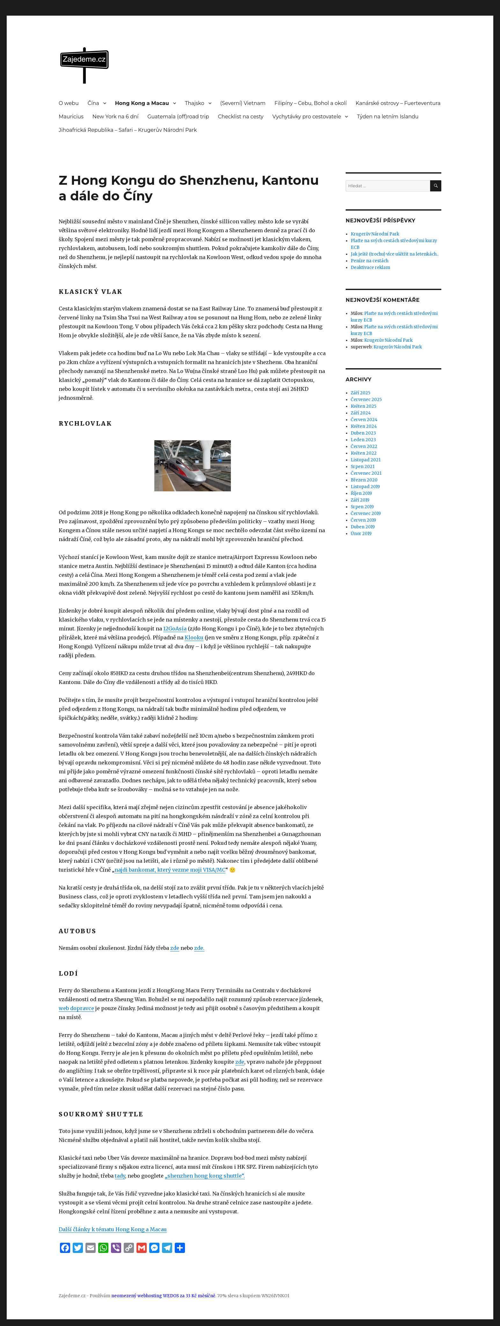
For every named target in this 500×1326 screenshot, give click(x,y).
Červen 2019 (363, 520)
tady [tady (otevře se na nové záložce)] (120, 1176)
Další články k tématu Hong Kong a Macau (113, 1229)
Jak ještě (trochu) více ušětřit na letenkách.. (394, 254)
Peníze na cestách (369, 261)
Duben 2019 (363, 527)
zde (239, 1062)
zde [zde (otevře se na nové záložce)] (174, 948)
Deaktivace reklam (370, 267)
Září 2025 (360, 393)
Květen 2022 (364, 453)
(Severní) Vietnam (243, 103)
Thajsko (194, 103)
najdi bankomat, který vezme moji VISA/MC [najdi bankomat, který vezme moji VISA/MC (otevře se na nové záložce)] (169, 870)
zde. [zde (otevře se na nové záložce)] (199, 948)
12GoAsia (175, 628)
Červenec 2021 (366, 473)
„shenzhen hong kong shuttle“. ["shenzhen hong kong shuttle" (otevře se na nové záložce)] (205, 1176)
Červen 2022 (364, 446)
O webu (69, 103)
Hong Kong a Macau (142, 103)
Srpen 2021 (362, 466)
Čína (93, 103)
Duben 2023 (363, 433)
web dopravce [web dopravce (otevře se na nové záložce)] (76, 1008)
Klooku (194, 637)
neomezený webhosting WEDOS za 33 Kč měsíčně (163, 1296)
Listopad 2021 (365, 460)
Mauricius (71, 117)
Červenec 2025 (366, 399)
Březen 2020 (364, 480)
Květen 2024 (364, 426)
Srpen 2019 (362, 507)
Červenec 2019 (366, 513)
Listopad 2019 (365, 486)
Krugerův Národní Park (375, 234)
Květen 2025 (363, 406)
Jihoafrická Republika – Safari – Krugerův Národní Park (128, 130)
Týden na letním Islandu (387, 117)
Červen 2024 (364, 419)
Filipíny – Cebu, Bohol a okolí (311, 103)
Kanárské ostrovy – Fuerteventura (398, 103)
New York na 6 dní (115, 117)
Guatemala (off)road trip (178, 117)
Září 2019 (360, 500)
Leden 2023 (363, 440)
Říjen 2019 (361, 493)
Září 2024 (361, 413)
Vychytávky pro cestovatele (306, 117)
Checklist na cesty (241, 117)
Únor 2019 (361, 533)
